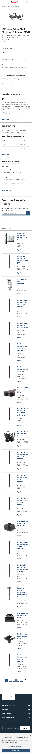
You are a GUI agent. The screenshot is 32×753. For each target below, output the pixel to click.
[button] (2, 2)
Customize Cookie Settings (16, 746)
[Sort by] (16, 224)
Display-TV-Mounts (13, 6)
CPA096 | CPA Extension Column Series (21, 355)
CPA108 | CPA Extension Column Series (21, 332)
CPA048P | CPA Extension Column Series (21, 576)
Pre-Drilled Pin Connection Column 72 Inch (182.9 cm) (22, 259)
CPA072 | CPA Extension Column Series (21, 311)
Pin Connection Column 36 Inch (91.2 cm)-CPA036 (22, 658)
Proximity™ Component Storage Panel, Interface (22, 236)
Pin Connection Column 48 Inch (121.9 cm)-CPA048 (22, 545)
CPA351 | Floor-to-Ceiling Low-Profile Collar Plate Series (22, 530)
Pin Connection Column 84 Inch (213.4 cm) (22, 369)
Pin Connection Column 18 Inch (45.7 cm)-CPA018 (22, 501)
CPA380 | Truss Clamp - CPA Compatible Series (23, 288)
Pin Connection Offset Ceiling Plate (22, 636)
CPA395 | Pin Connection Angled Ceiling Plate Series (22, 396)
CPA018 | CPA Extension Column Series (21, 509)
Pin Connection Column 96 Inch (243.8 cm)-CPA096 (22, 347)
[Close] (30, 735)
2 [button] (10, 680)
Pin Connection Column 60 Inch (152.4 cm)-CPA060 (22, 455)
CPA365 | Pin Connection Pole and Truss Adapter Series (22, 440)
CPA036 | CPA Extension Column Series (21, 666)
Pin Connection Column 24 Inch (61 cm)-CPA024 (22, 478)
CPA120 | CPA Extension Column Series (21, 419)
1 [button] (6, 680)
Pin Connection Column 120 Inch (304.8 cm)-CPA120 (22, 411)
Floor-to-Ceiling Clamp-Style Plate (22, 615)
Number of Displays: (8, 49)
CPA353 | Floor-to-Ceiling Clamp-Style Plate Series (22, 622)
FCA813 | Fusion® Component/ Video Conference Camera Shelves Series (22, 601)
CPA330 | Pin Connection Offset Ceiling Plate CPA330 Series (22, 643)
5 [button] (21, 680)
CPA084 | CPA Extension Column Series (21, 375)
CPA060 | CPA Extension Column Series (21, 463)
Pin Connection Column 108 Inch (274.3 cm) (22, 325)
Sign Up (24, 728)
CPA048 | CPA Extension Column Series (21, 553)
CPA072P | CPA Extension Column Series (21, 267)
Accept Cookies (16, 750)
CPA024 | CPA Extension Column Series (21, 486)
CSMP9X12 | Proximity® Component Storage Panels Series (22, 244)
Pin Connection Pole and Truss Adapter (22, 433)
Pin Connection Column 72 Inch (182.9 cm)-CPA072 (22, 303)
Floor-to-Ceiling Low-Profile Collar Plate (22, 523)
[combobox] (16, 52)
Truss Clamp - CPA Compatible (22, 281)
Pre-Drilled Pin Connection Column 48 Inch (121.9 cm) (22, 568)
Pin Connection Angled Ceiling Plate (22, 390)
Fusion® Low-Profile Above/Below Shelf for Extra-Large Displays (22, 592)
